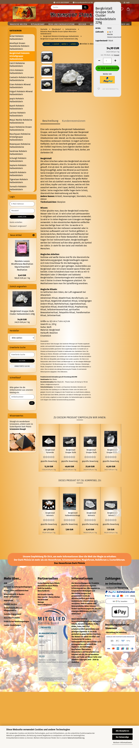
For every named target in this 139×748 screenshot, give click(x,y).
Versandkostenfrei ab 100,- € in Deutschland (89, 2)
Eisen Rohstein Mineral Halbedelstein (20, 86)
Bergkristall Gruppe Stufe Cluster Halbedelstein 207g (70, 451)
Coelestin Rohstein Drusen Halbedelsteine (22, 78)
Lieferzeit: (99, 32)
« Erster (47, 44)
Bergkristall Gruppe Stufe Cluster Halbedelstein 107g (91, 451)
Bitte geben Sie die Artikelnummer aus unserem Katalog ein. (21, 390)
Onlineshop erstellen (60, 685)
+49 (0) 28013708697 (61, 2)
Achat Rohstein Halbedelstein (16, 37)
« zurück (55, 44)
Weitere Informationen (122, 743)
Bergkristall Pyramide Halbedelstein (50, 451)
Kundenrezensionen (73, 120)
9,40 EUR (22, 275)
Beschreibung (50, 120)
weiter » (65, 44)
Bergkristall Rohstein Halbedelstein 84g (91, 514)
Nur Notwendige (122, 737)
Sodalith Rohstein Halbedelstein (18, 174)
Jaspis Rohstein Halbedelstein (17, 100)
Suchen (22, 361)
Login (127, 2)
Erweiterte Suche (22, 366)
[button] (128, 9)
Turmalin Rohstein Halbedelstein (18, 188)
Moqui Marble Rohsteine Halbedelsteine (21, 121)
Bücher (82, 24)
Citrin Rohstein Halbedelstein (16, 71)
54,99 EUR (22, 319)
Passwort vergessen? (18, 226)
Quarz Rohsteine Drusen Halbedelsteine (21, 128)
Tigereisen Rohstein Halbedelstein (19, 181)
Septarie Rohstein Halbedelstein (18, 166)
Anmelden (22, 217)
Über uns (125, 24)
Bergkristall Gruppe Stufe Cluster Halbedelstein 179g (112, 451)
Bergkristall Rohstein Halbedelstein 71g (112, 514)
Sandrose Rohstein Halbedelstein (18, 152)
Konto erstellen (16, 222)
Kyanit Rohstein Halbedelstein (17, 107)
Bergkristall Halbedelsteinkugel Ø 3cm (73, 514)
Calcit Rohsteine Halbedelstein (17, 64)
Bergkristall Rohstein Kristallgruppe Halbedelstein (19, 56)
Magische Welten (18, 24)
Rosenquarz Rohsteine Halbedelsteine (20, 145)
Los (31, 403)
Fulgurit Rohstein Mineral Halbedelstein (21, 93)
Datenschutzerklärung (76, 738)
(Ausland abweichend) (114, 37)
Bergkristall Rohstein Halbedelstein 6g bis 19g (50, 514)
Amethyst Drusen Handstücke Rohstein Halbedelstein (19, 46)
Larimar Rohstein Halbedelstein (18, 114)
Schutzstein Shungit (18, 429)
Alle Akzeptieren (122, 731)
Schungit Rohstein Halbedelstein (18, 159)
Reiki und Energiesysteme (61, 24)
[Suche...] (85, 7)
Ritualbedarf (38, 24)
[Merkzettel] (122, 9)
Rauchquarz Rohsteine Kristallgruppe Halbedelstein (20, 137)
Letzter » (74, 44)
